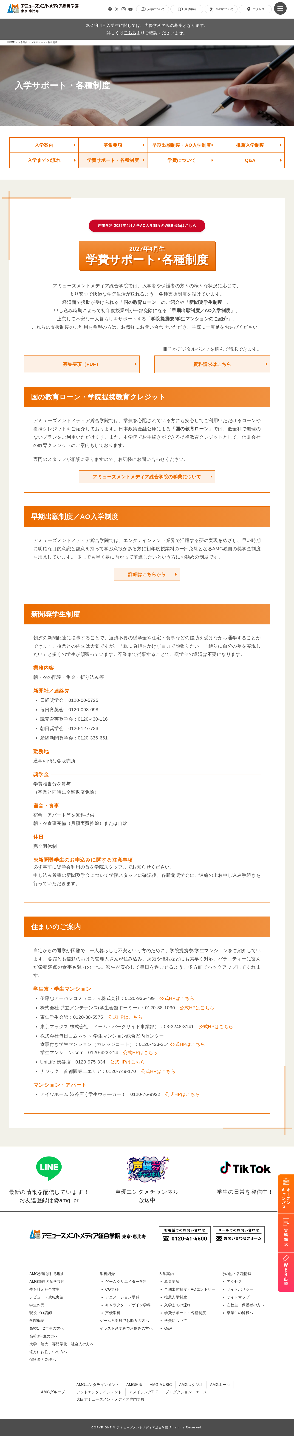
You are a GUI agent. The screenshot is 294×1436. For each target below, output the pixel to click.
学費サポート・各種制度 (113, 160)
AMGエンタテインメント (97, 1385)
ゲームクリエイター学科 (126, 1282)
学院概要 (37, 1321)
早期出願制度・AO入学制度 (181, 145)
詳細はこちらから (147, 574)
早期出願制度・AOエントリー (189, 1289)
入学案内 (44, 145)
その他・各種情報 (236, 1274)
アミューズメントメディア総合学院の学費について (147, 476)
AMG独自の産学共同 (47, 1282)
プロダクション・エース (186, 1392)
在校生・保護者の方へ (246, 1305)
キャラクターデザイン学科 (128, 1305)
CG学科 (112, 1289)
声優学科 (112, 1313)
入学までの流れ (44, 160)
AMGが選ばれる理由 (47, 1274)
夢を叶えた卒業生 (44, 1289)
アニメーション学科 (122, 1297)
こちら (130, 33)
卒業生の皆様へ (240, 1313)
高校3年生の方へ (43, 1336)
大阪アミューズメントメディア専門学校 (110, 1399)
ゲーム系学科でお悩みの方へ (124, 1321)
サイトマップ (238, 1297)
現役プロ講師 (40, 1313)
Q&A (250, 160)
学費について (181, 160)
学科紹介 (107, 1274)
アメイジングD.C (143, 1392)
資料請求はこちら (212, 364)
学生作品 (37, 1305)
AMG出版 (134, 1385)
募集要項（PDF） (82, 364)
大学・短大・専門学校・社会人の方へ (61, 1344)
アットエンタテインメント (99, 1392)
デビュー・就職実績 (46, 1297)
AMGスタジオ (191, 1385)
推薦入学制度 (250, 145)
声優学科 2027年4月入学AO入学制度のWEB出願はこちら (147, 226)
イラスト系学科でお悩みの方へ (126, 1328)
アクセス (234, 1282)
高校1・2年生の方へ (46, 1328)
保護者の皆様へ (42, 1360)
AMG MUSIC (161, 1385)
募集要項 (113, 145)
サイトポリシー (240, 1289)
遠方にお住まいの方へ (48, 1352)
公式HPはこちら (176, 998)
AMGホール (220, 1385)
